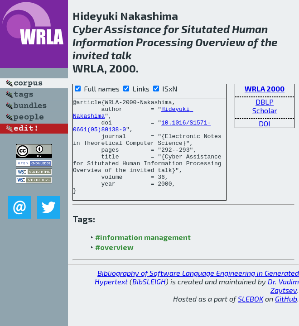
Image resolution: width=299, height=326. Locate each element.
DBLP (265, 101)
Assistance (132, 28)
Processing (164, 41)
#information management (143, 256)
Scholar (264, 110)
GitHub (286, 317)
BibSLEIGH (149, 300)
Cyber (87, 28)
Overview (220, 41)
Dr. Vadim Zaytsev (283, 304)
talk (121, 55)
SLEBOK (250, 317)
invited (90, 55)
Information (103, 41)
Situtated (205, 28)
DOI (264, 123)
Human (250, 28)
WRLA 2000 (265, 88)
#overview (114, 266)
